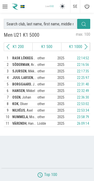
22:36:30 (83, 97)
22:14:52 (83, 58)
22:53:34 (83, 110)
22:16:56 (83, 65)
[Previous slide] (8, 46)
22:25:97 (83, 78)
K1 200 (18, 46)
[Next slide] (86, 46)
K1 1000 (75, 46)
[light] (62, 6)
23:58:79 (83, 117)
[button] (4, 6)
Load (49, 6)
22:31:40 (83, 84)
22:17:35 (83, 71)
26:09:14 (83, 123)
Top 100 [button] (47, 174)
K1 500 (46, 46)
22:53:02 (83, 104)
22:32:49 (83, 91)
